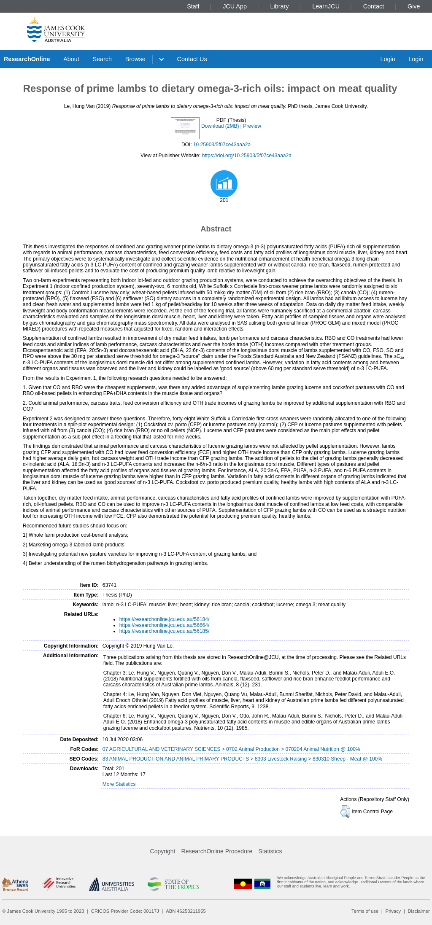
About (71, 59)
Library (279, 6)
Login (387, 59)
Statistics (270, 851)
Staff (193, 6)
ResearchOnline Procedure (217, 851)
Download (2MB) (220, 126)
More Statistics (119, 784)
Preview (252, 126)
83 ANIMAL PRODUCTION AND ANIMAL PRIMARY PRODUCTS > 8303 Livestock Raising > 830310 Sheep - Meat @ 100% (242, 759)
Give (414, 6)
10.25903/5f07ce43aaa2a (222, 145)
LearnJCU (326, 6)
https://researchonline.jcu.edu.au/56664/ (164, 625)
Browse (135, 59)
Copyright (163, 851)
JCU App (235, 6)
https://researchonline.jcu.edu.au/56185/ (164, 631)
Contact (373, 6)
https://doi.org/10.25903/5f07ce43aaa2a (247, 156)
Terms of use (364, 911)
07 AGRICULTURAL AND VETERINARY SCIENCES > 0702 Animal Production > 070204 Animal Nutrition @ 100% (231, 749)
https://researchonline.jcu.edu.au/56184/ (164, 619)
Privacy (393, 911)
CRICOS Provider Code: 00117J (125, 911)
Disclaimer (419, 911)
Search (102, 59)
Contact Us (192, 59)
